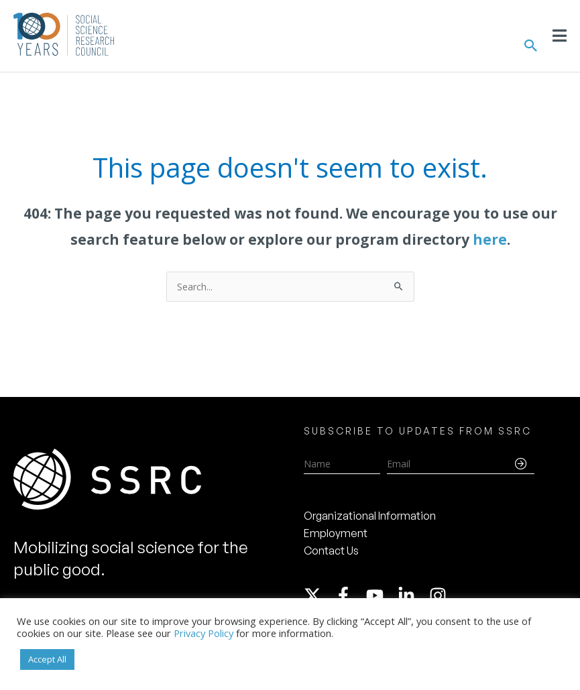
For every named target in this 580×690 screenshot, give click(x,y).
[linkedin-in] (412, 595)
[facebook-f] (349, 595)
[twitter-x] (318, 595)
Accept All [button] (47, 659)
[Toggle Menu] (559, 35)
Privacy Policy (203, 633)
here (490, 239)
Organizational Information (370, 515)
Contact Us (331, 550)
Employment (335, 533)
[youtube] (381, 595)
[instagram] (440, 595)
